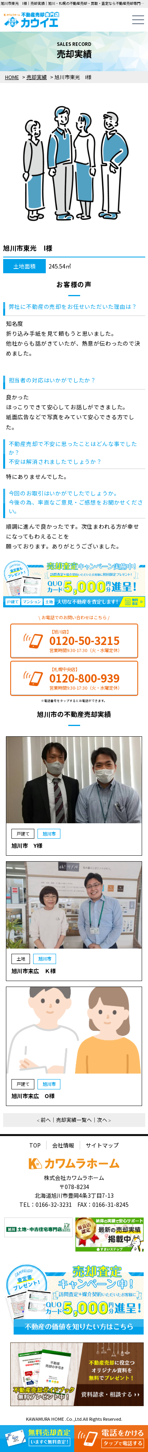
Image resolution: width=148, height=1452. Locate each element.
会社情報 (63, 1145)
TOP (35, 1145)
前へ (46, 1119)
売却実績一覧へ (74, 1119)
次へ (102, 1119)
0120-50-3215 (84, 640)
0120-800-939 (84, 678)
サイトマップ (102, 1145)
